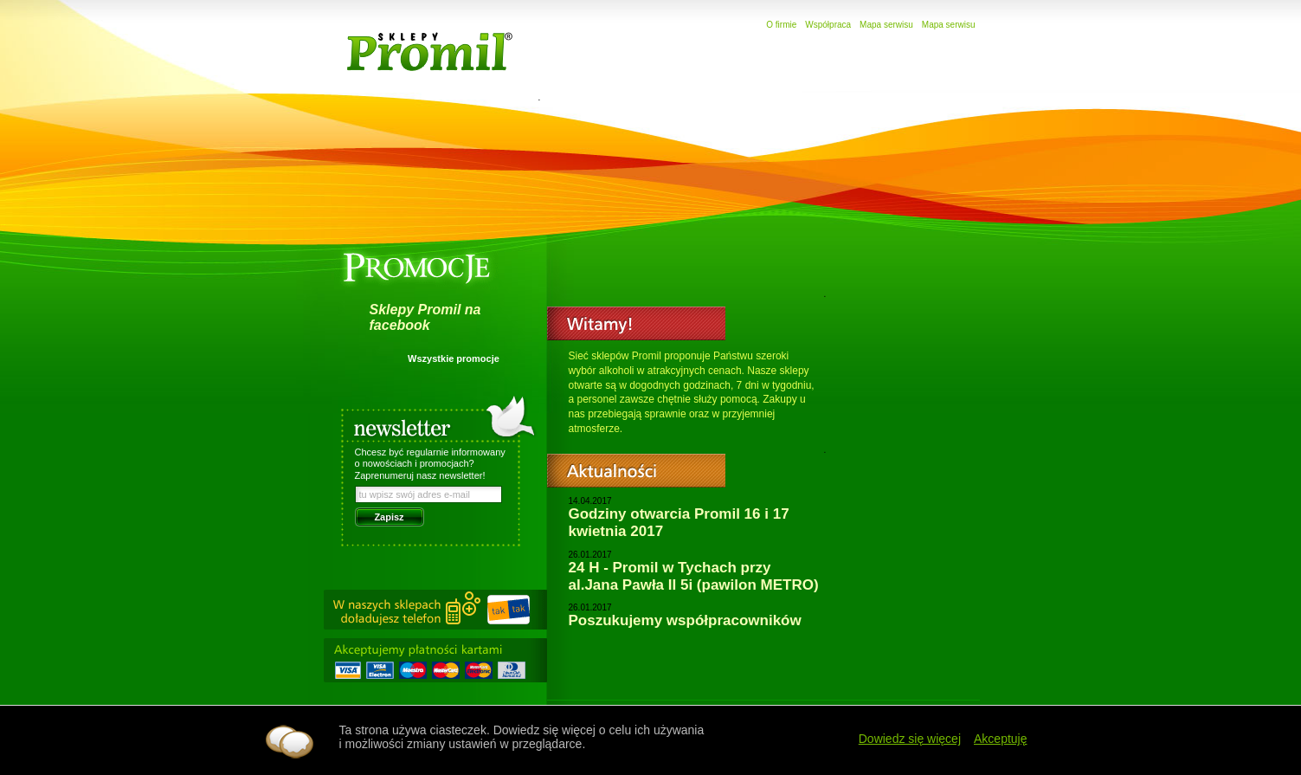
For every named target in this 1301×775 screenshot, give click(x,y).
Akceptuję (1000, 739)
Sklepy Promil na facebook (425, 317)
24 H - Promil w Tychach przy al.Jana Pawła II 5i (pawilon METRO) (694, 576)
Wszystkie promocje (453, 358)
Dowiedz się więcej (910, 739)
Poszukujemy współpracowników (685, 620)
